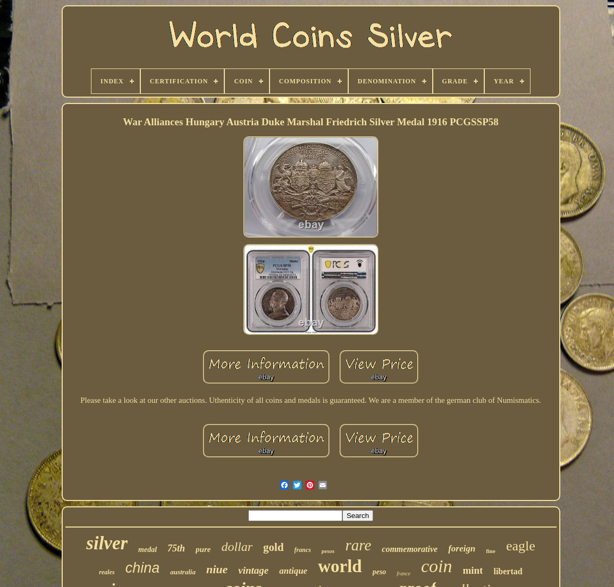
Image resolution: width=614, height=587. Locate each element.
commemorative (410, 549)
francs (303, 550)
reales (106, 572)
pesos (328, 551)
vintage (253, 570)
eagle (520, 546)
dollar (237, 547)
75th (176, 548)
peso (379, 572)
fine (490, 551)
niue (217, 569)
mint (472, 570)
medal (147, 550)
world (340, 566)
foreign (461, 548)
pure (203, 549)
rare (358, 545)
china (142, 568)
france (403, 573)
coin (436, 566)
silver (107, 543)
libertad (507, 571)
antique (293, 571)
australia (183, 572)
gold (273, 547)
